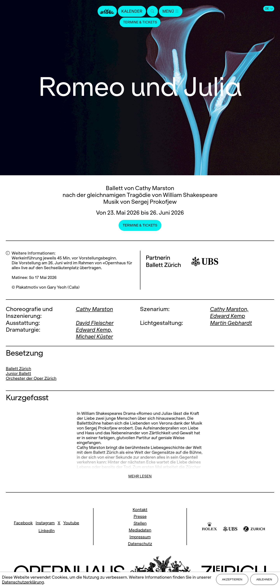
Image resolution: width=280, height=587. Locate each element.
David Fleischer (95, 322)
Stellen (140, 523)
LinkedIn (46, 530)
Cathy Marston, (229, 309)
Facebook (23, 522)
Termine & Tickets (140, 22)
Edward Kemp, (94, 329)
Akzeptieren (232, 579)
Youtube (71, 522)
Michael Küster (95, 336)
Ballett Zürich (18, 368)
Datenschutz (140, 543)
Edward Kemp (228, 316)
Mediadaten (140, 530)
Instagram (45, 522)
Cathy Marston (95, 309)
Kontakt (140, 509)
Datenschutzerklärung (23, 582)
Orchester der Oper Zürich (31, 378)
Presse (140, 516)
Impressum (140, 536)
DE (269, 8)
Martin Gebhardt (231, 322)
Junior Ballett (18, 373)
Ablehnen (264, 579)
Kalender (132, 11)
